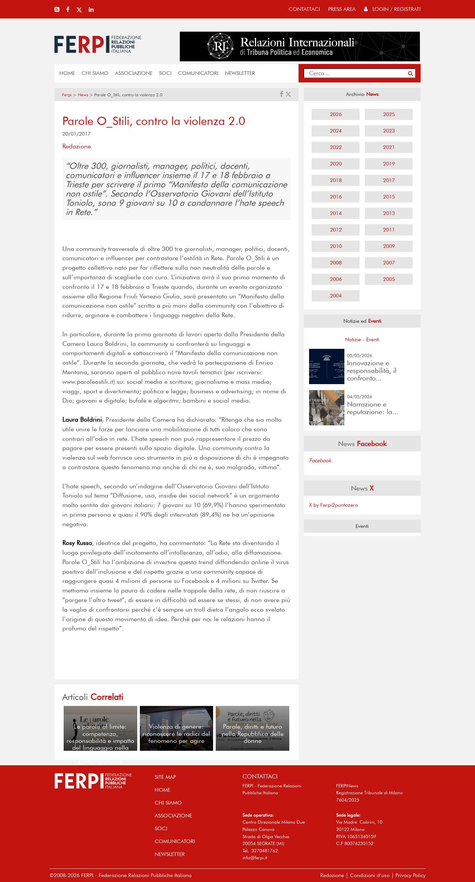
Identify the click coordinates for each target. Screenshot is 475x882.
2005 (389, 279)
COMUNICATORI (198, 73)
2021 (389, 147)
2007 (389, 262)
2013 (389, 213)
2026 (336, 114)
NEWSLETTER (240, 73)
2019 (389, 164)
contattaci (304, 9)
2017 (389, 180)
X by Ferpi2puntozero (333, 505)
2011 (389, 230)
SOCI (165, 73)
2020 (336, 164)
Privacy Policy (411, 875)
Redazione (332, 875)
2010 (336, 246)
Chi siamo (95, 73)
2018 (336, 180)
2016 (336, 197)
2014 (336, 213)
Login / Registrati (392, 9)
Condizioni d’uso (370, 875)
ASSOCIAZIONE (133, 73)
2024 (336, 131)
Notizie (353, 339)
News (83, 94)
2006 (336, 279)
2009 (389, 246)
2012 (336, 230)
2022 (336, 147)
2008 (336, 262)
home (67, 73)
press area (342, 9)
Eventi (372, 339)
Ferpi (67, 94)
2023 (389, 131)
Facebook (320, 460)
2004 (336, 295)
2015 (389, 197)
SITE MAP (165, 777)
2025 (389, 114)
